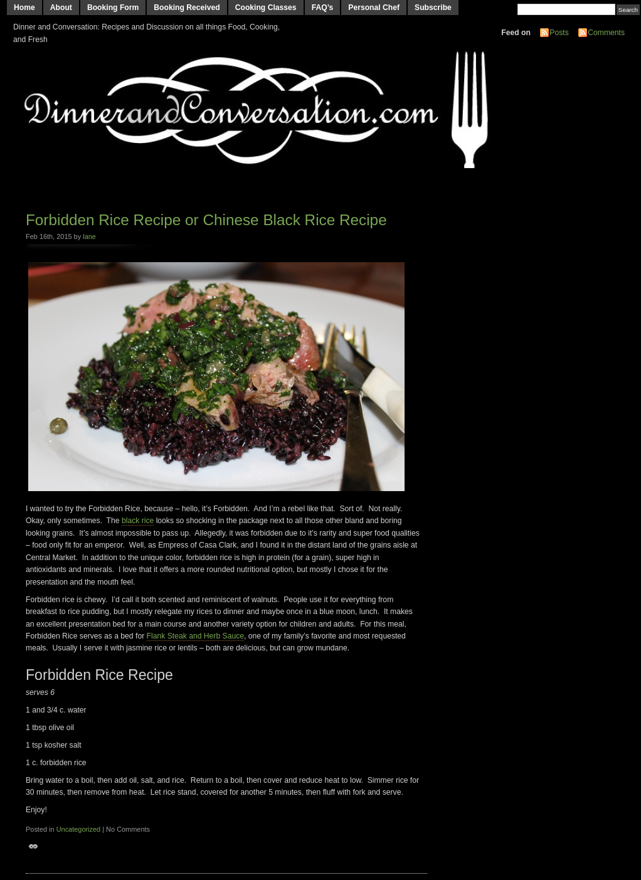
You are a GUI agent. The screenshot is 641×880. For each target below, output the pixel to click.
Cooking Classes (266, 7)
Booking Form (113, 7)
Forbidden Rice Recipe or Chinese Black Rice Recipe (206, 219)
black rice (138, 520)
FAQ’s (323, 7)
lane (89, 236)
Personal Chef (374, 7)
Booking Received (187, 7)
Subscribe (433, 7)
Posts (558, 32)
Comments (606, 32)
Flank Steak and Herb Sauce (195, 636)
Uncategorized (78, 829)
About (61, 7)
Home (24, 7)
